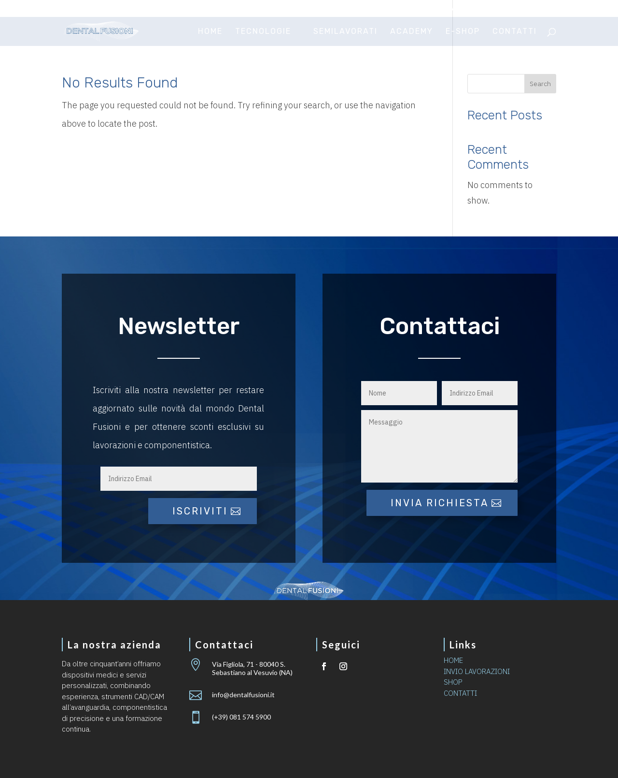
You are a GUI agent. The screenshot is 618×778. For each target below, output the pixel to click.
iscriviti (200, 511)
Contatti (514, 32)
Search (540, 83)
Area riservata (526, 9)
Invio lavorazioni (454, 9)
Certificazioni (384, 9)
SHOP (453, 682)
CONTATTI (460, 693)
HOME (453, 660)
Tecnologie (263, 32)
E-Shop (463, 32)
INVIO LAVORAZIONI (477, 671)
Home (210, 32)
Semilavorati (345, 32)
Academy (411, 32)
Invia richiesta (440, 503)
